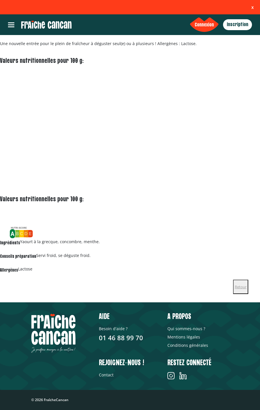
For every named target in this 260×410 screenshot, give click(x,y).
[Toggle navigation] (11, 24)
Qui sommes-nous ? (186, 328)
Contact (106, 375)
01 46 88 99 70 (121, 337)
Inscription (237, 24)
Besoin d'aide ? (113, 328)
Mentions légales (183, 337)
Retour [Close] (241, 286)
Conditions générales (187, 345)
